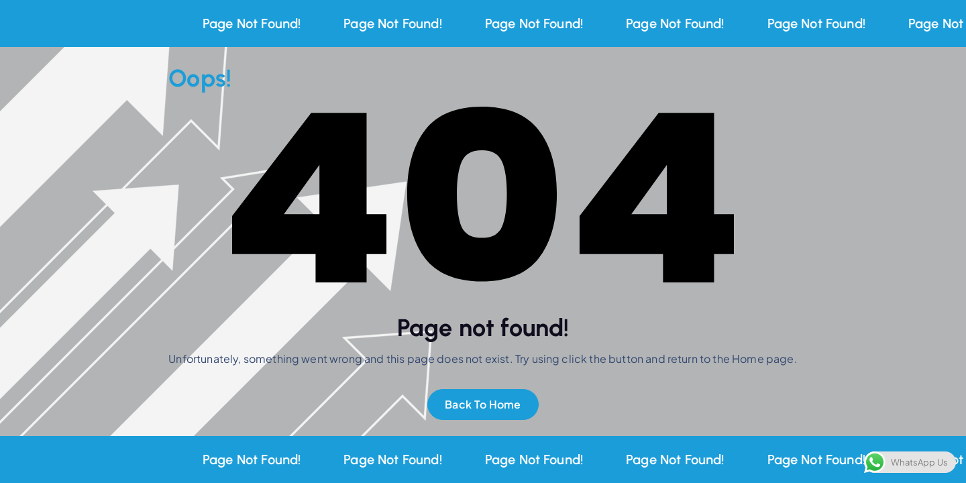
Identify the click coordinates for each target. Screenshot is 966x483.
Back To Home (483, 404)
